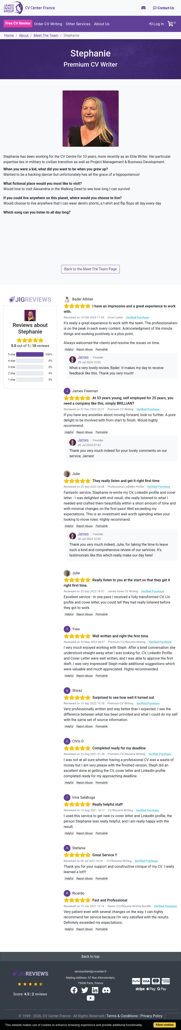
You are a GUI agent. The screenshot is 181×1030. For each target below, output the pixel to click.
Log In (156, 24)
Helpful (69, 349)
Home (9, 35)
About (24, 35)
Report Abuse (84, 349)
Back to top (90, 956)
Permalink (102, 349)
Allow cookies (165, 1024)
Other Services (78, 24)
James (83, 357)
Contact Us (163, 8)
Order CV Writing (48, 24)
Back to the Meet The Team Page (90, 269)
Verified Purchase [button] (137, 317)
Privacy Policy (151, 1016)
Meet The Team (46, 35)
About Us (101, 24)
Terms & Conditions (122, 1016)
